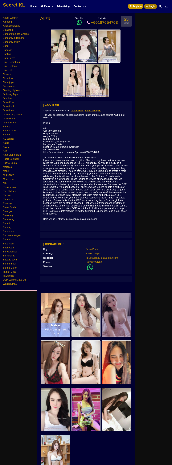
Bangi (6, 46)
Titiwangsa (8, 276)
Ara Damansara (11, 25)
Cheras (7, 74)
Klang (6, 143)
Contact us (79, 6)
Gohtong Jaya (10, 94)
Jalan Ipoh (8, 110)
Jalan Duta (8, 102)
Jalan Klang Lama (12, 114)
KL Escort (48, 224)
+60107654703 (102, 22)
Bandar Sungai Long (14, 38)
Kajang (6, 126)
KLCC (6, 147)
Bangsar (7, 50)
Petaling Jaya (10, 187)
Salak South (9, 207)
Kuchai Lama (10, 163)
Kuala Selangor (11, 159)
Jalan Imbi (8, 106)
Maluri (6, 171)
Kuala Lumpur (93, 110)
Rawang (7, 203)
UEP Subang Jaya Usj (14, 280)
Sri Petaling (9, 255)
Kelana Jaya (9, 130)
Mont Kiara (8, 179)
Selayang (8, 215)
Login (150, 6)
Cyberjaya (8, 82)
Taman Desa (9, 272)
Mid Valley (8, 175)
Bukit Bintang (10, 66)
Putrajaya (8, 199)
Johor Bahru (9, 122)
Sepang (7, 227)
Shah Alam (8, 247)
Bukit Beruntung (11, 62)
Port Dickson (9, 191)
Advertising (63, 6)
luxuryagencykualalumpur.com (102, 258)
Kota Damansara (12, 155)
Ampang (7, 21)
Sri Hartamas (10, 251)
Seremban (8, 231)
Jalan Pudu (77, 110)
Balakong (8, 30)
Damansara (9, 86)
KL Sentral (8, 138)
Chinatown (8, 78)
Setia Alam (8, 243)
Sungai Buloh (10, 268)
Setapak (7, 239)
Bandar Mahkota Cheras (16, 34)
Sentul (6, 223)
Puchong (7, 195)
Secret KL (14, 5)
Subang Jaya (10, 259)
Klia (5, 151)
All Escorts (46, 6)
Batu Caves (9, 58)
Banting (7, 54)
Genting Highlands (12, 90)
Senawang (8, 219)
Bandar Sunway (11, 42)
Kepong (7, 134)
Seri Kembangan (12, 235)
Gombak (7, 98)
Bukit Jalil (8, 70)
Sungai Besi (9, 263)
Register (135, 6)
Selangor (7, 211)
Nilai (5, 183)
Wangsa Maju (10, 284)
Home (33, 6)
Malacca (7, 167)
